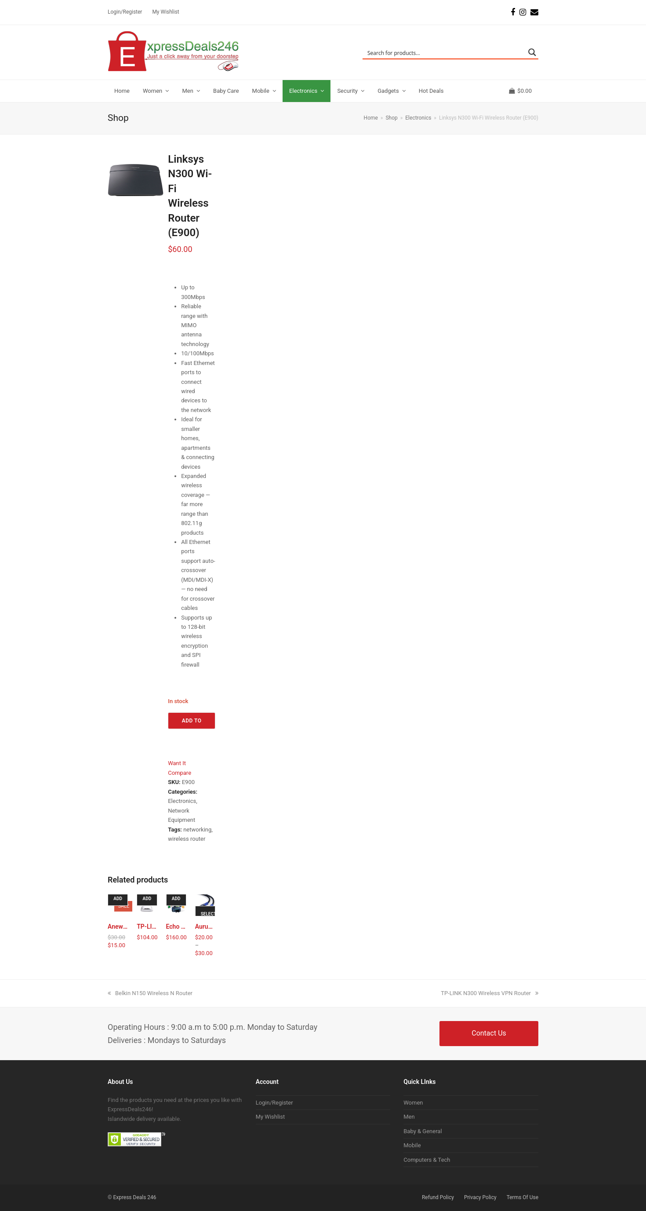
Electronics (182, 801)
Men (408, 1116)
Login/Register (274, 1102)
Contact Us (489, 1033)
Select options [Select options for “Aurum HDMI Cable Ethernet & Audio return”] (208, 916)
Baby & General (422, 1131)
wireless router (186, 838)
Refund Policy (438, 1197)
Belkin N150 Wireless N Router (150, 993)
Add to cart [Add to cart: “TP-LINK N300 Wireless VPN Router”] (147, 901)
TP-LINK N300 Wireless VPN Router (489, 993)
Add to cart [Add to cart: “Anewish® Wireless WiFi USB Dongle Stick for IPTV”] (118, 901)
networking (197, 829)
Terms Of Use (522, 1197)
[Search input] (444, 52)
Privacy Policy (480, 1197)
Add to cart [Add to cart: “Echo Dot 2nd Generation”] (177, 901)
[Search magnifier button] (532, 52)
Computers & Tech (426, 1159)
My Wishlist (270, 1116)
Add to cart (192, 723)
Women (413, 1102)
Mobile (412, 1145)
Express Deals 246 (134, 1197)
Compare (179, 773)
